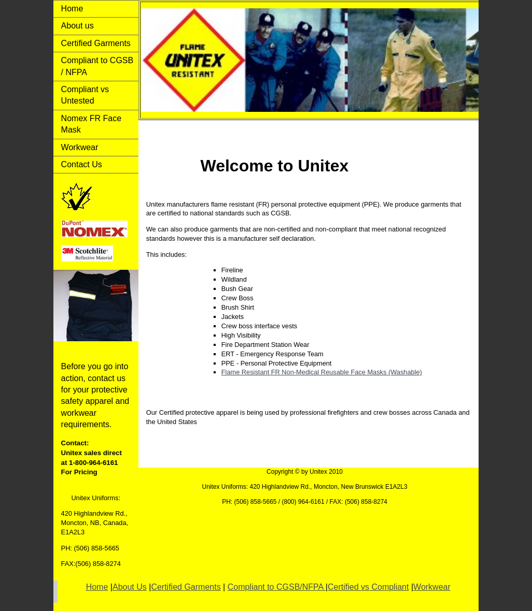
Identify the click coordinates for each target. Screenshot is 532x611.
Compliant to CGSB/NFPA (277, 587)
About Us (130, 587)
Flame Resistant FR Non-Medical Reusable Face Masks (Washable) (321, 372)
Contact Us (81, 164)
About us (77, 25)
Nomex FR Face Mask (91, 124)
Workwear (80, 147)
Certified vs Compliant (368, 587)
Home (72, 8)
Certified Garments (96, 43)
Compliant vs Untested (85, 95)
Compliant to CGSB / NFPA (97, 66)
